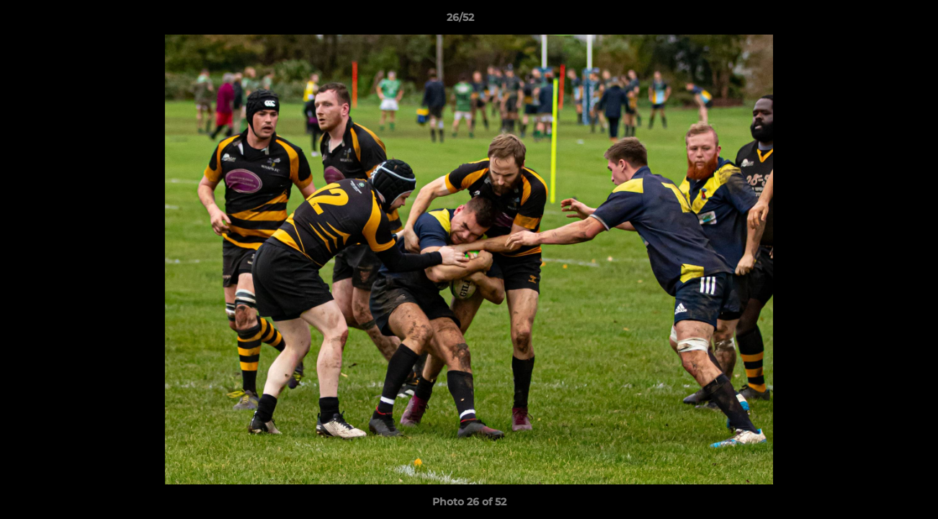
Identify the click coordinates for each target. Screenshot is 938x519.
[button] (877, 20)
